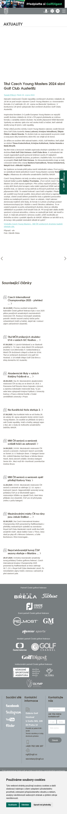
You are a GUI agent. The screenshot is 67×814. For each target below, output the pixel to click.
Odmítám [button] (25, 805)
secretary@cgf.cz (35, 759)
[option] (18, 258)
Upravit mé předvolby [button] (42, 805)
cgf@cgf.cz (31, 754)
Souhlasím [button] (12, 805)
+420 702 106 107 (34, 746)
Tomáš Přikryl (10, 95)
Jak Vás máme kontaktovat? (54, 715)
